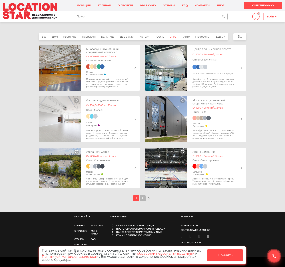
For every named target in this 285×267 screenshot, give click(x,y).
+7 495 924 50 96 (189, 225)
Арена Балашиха (203, 151)
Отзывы (169, 5)
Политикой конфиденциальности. (70, 257)
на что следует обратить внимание (139, 232)
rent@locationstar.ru (195, 230)
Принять (225, 255)
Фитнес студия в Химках (102, 100)
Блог (220, 5)
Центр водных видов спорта (211, 49)
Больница (108, 36)
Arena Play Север (97, 151)
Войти (272, 16)
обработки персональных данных (165, 254)
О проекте (125, 5)
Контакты (202, 5)
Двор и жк (127, 36)
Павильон (89, 36)
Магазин (145, 36)
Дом (55, 36)
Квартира (70, 36)
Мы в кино (148, 5)
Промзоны (202, 36)
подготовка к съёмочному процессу (140, 228)
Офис (160, 36)
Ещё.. (219, 36)
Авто (186, 36)
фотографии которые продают (136, 225)
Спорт (174, 36)
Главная (104, 5)
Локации (84, 5)
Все (44, 36)
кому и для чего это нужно (133, 235)
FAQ (185, 5)
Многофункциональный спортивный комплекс (102, 51)
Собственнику (263, 5)
